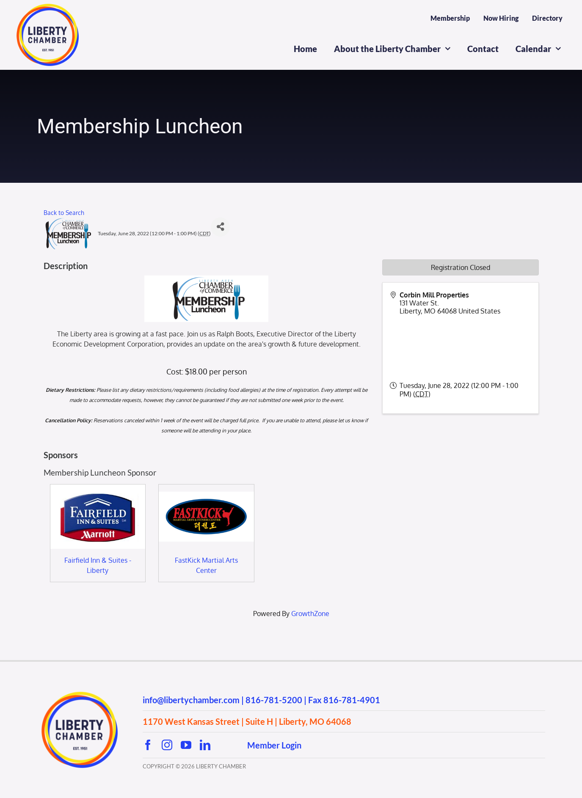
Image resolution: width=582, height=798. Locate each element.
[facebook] (148, 745)
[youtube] (186, 745)
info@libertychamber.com (191, 700)
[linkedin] (205, 745)
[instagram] (167, 745)
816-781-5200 (273, 700)
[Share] (220, 227)
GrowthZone (310, 613)
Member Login (274, 745)
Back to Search (64, 212)
